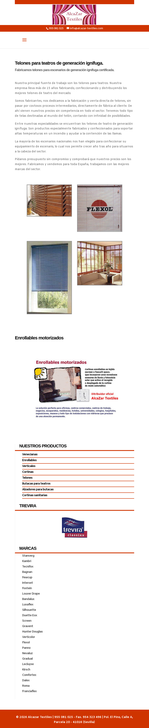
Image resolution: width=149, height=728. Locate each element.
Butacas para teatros (36, 484)
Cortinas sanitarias (34, 495)
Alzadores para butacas (37, 490)
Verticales (28, 466)
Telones (27, 478)
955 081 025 (56, 28)
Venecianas (29, 455)
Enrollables (29, 460)
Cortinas (27, 472)
